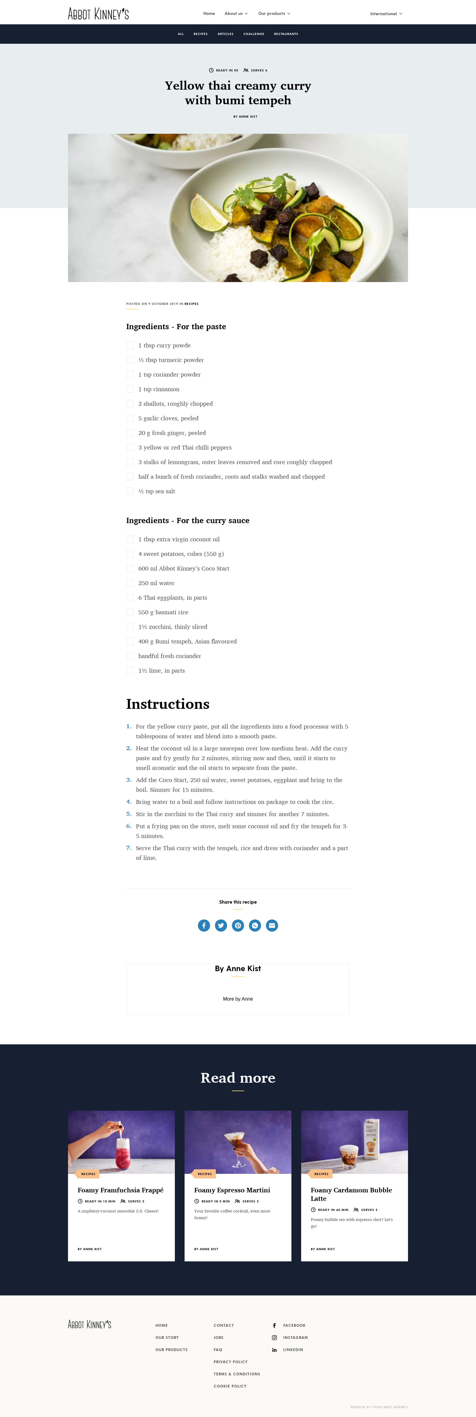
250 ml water (156, 583)
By (245, 116)
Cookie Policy (230, 1386)
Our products (171, 1350)
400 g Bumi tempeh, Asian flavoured (187, 641)
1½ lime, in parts (161, 670)
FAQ (218, 1350)
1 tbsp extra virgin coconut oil (179, 539)
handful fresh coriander (169, 656)
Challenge (253, 34)
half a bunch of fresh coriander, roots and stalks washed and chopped (231, 476)
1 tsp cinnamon (158, 389)
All (181, 34)
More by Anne (238, 999)
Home (209, 13)
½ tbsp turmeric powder (171, 360)
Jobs (219, 1338)
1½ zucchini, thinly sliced (172, 627)
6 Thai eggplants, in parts (172, 597)
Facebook (289, 1325)
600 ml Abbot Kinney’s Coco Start (183, 568)
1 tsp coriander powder (169, 374)
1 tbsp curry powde (164, 345)
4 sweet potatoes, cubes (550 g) (181, 554)
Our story (167, 1338)
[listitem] (121, 1186)
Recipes (201, 34)
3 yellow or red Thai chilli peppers (185, 447)
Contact (224, 1326)
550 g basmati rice (163, 612)
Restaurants (286, 34)
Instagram (290, 1337)
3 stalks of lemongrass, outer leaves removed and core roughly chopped (235, 462)
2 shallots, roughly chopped (175, 404)
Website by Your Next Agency (379, 1407)
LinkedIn (287, 1349)
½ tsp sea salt (156, 491)
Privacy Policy (231, 1362)
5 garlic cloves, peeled (168, 418)
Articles (226, 34)
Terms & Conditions (237, 1374)
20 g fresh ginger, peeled (172, 433)
